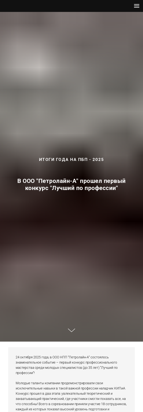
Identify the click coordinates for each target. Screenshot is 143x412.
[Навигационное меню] (136, 6)
